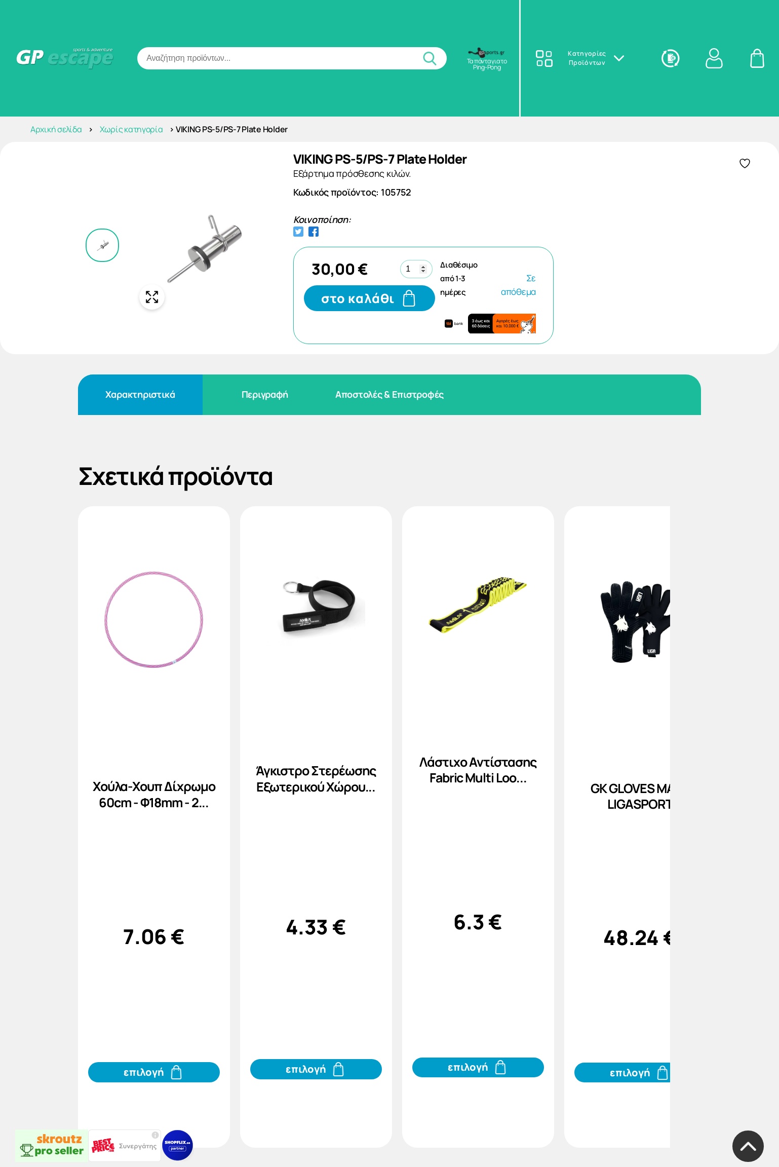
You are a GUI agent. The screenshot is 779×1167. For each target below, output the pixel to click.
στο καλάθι (358, 298)
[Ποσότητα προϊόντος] (416, 269)
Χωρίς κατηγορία (131, 129)
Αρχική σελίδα (56, 129)
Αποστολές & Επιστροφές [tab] (389, 394)
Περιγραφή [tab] (265, 394)
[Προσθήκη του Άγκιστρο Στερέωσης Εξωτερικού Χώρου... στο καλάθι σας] (316, 1069)
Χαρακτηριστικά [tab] (140, 394)
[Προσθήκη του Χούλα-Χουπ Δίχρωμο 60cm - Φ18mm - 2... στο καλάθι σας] (154, 1072)
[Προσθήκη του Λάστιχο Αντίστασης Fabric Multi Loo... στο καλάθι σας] (478, 1068)
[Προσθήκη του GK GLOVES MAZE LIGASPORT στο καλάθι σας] (640, 1073)
